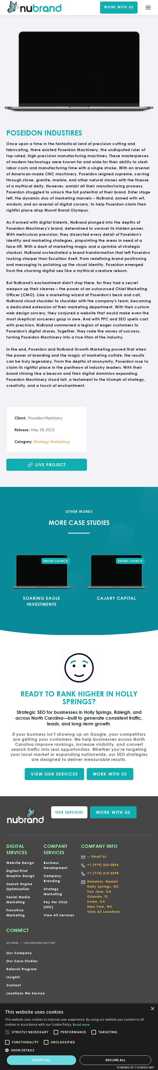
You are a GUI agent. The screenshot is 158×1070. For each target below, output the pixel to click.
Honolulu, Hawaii (102, 881)
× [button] (152, 1009)
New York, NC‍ (99, 907)
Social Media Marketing (18, 899)
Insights (13, 977)
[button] (79, 1050)
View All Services (59, 915)
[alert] (79, 1037)
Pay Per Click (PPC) (56, 904)
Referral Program (21, 969)
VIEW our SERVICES (54, 774)
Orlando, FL (97, 896)
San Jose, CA (99, 891)
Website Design (20, 863)
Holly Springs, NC (103, 886)
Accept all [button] (41, 1060)
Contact (13, 985)
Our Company (19, 953)
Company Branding (52, 878)
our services (69, 812)
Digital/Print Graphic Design (20, 873)
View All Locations (103, 912)
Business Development (56, 865)
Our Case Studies (22, 961)
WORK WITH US (119, 7)
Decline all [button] (115, 1060)
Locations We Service (25, 993)
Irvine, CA (96, 901)
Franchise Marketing (15, 912)
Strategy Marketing (52, 441)
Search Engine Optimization (19, 886)
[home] (34, 7)
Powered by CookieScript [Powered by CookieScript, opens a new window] (135, 1067)
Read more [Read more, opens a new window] (81, 1024)
